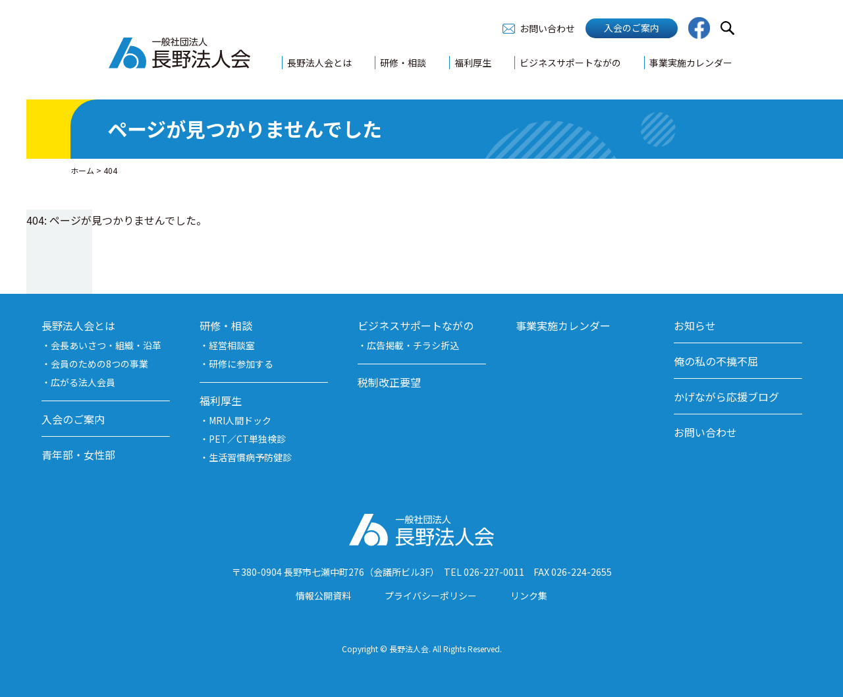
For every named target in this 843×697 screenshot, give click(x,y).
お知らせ (695, 325)
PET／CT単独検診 (247, 438)
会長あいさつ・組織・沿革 (106, 345)
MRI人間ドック (240, 420)
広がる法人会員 (83, 382)
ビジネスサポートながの (570, 62)
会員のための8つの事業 (99, 363)
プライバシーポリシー (431, 595)
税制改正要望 (389, 382)
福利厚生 (472, 62)
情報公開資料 (323, 595)
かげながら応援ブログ (726, 396)
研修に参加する (241, 363)
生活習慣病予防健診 (250, 457)
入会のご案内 (631, 27)
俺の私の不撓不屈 (716, 361)
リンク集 (528, 595)
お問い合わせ (547, 28)
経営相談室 (232, 345)
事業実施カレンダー (690, 62)
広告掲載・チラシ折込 (413, 345)
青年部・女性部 (78, 454)
